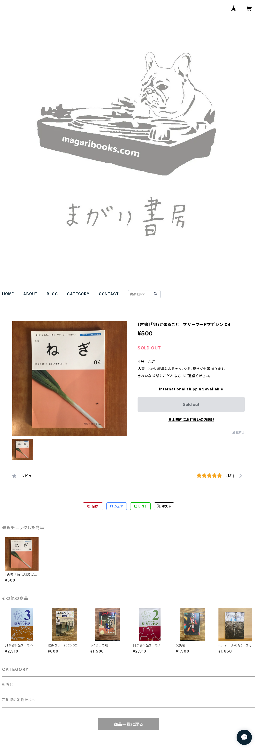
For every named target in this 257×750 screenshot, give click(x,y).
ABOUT (30, 294)
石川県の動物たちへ (18, 700)
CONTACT (109, 294)
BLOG (52, 294)
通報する (238, 432)
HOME (8, 294)
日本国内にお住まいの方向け (191, 419)
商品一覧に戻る (128, 724)
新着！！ (8, 684)
